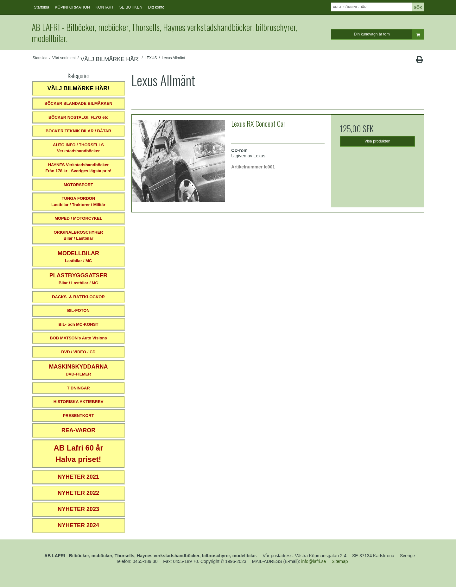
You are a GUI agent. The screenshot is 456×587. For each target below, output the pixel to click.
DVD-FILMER (78, 369)
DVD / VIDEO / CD (78, 352)
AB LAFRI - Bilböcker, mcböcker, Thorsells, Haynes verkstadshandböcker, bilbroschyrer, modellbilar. (164, 33)
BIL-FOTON (78, 310)
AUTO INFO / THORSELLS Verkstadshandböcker (78, 148)
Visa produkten (377, 141)
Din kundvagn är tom (389, 34)
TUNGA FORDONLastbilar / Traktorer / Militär (78, 201)
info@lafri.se (313, 561)
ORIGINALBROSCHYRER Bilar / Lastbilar (78, 235)
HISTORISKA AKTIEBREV (79, 401)
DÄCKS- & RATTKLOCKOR (78, 296)
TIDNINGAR (78, 388)
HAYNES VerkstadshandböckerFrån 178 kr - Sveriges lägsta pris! (78, 168)
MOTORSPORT (78, 184)
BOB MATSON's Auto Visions (78, 338)
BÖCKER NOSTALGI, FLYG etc (78, 117)
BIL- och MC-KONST (78, 324)
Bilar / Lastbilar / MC (78, 278)
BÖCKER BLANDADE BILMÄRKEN (78, 103)
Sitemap (340, 561)
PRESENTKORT (78, 415)
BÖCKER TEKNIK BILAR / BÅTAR (78, 131)
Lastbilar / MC (78, 256)
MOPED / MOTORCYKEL (78, 218)
